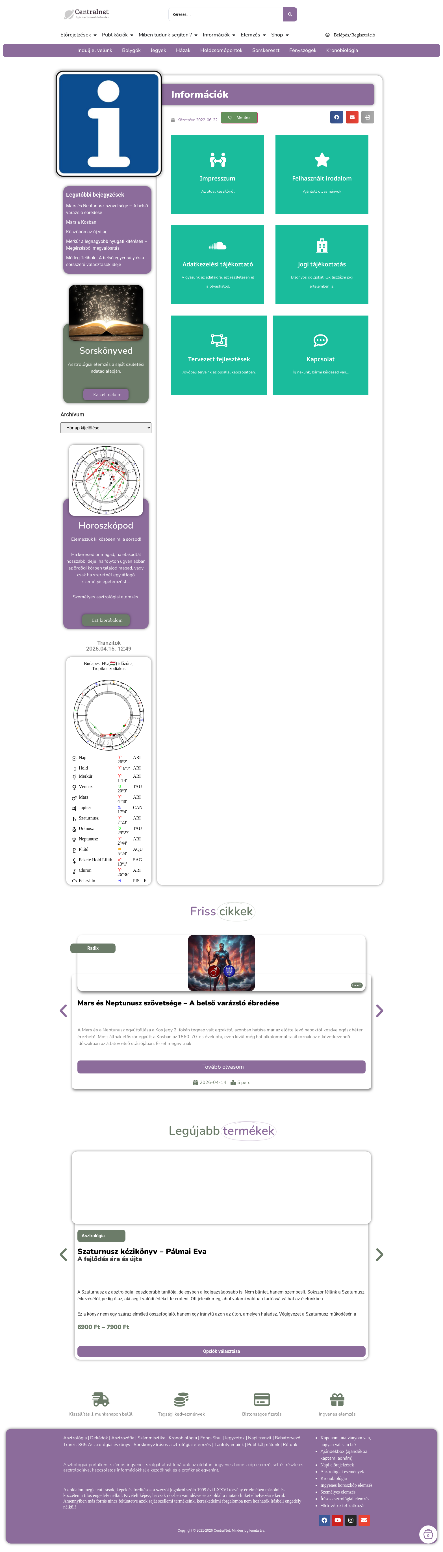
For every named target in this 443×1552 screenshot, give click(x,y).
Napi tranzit (260, 1438)
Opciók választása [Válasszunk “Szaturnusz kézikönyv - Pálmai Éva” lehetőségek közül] (221, 1351)
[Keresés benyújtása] (290, 14)
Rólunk (290, 1445)
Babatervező (287, 1438)
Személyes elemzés (337, 1492)
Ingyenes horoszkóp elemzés (346, 1485)
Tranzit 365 (75, 1445)
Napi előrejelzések (337, 1464)
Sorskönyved (106, 351)
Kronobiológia (183, 1438)
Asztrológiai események (342, 1471)
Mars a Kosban (81, 222)
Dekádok (99, 1438)
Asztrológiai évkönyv (109, 1445)
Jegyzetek (235, 1438)
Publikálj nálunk (263, 1445)
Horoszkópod (106, 525)
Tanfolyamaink (229, 1445)
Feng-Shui (211, 1438)
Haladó (356, 985)
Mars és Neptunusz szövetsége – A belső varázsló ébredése (178, 1003)
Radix (93, 948)
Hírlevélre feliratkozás (343, 1506)
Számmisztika (151, 1438)
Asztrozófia (122, 1438)
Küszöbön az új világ (87, 231)
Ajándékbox (332, 1451)
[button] (336, 117)
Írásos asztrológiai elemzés (344, 1498)
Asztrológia (93, 1235)
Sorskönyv (144, 1445)
